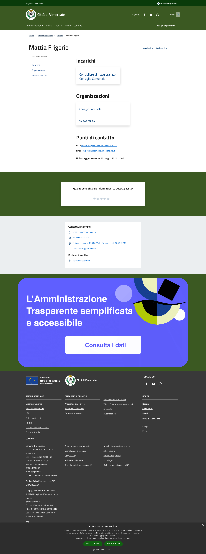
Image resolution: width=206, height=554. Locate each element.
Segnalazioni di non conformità (78, 465)
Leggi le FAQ (70, 455)
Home (31, 35)
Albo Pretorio (109, 450)
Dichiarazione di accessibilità (116, 465)
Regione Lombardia (34, 3)
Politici (60, 35)
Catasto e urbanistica (74, 413)
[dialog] (103, 538)
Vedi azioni (162, 48)
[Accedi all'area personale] (167, 3)
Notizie (145, 403)
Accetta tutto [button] (92, 544)
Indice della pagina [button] (39, 56)
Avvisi (145, 413)
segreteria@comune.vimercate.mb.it (99, 150)
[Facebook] (140, 14)
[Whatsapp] (153, 14)
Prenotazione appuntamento (77, 446)
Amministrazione (45, 35)
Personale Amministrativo (37, 427)
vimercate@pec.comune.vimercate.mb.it (99, 145)
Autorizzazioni (110, 413)
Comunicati (147, 408)
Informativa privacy (112, 455)
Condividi (148, 48)
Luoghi (145, 426)
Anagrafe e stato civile (75, 403)
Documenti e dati (33, 432)
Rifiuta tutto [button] (113, 543)
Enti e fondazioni (33, 418)
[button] (103, 549)
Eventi (145, 431)
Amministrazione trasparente (117, 446)
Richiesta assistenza (74, 460)
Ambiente (108, 409)
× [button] (203, 525)
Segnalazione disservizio (75, 450)
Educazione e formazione (115, 399)
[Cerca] (177, 14)
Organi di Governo (34, 403)
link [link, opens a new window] (128, 538)
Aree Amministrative (35, 408)
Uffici (28, 413)
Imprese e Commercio (74, 408)
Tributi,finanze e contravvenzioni (118, 404)
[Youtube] (147, 14)
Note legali (108, 460)
